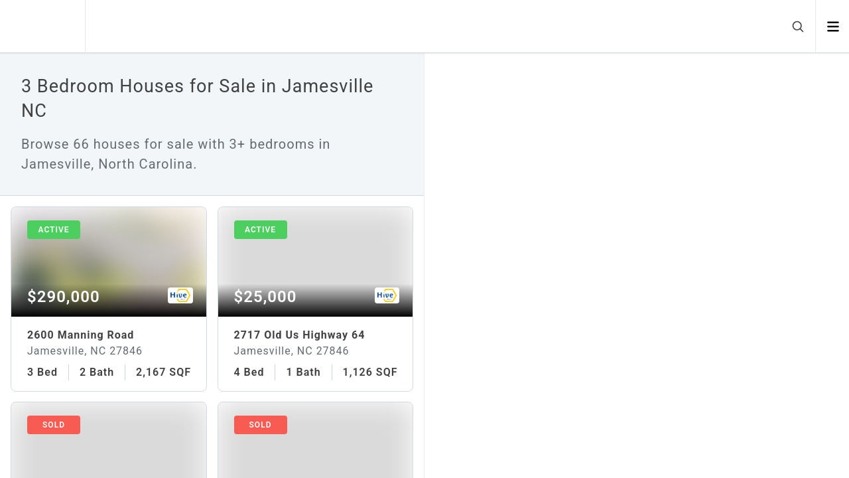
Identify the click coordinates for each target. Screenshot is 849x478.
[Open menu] (832, 26)
